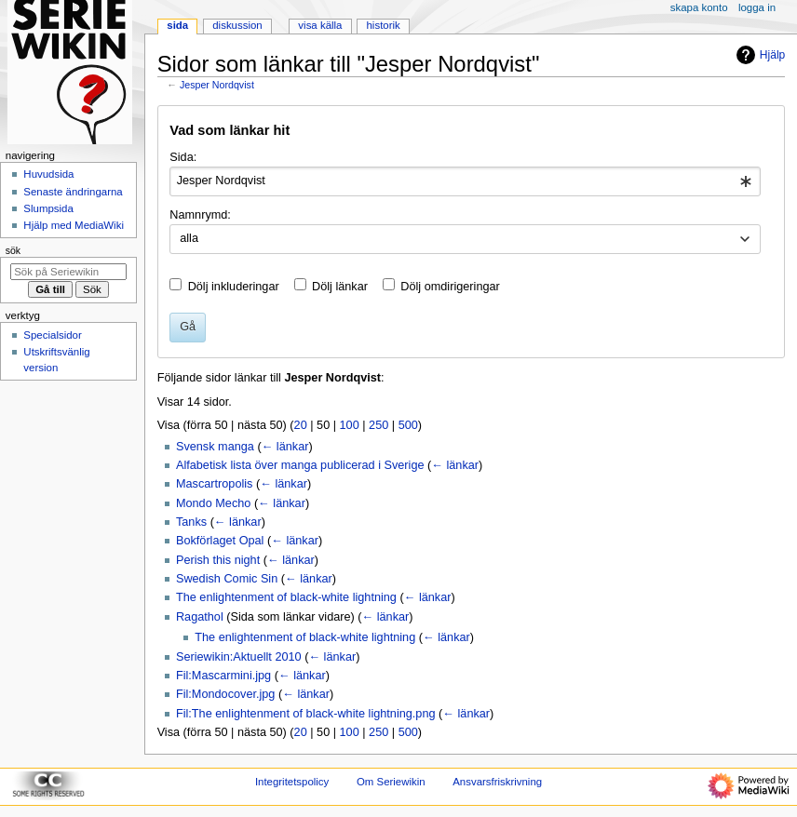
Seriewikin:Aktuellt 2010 (239, 656)
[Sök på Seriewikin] (68, 271)
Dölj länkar (340, 286)
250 (378, 425)
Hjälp (758, 55)
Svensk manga (215, 446)
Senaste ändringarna (72, 191)
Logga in (757, 7)
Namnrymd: (200, 214)
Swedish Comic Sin (226, 578)
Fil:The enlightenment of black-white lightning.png (306, 713)
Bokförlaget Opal (220, 540)
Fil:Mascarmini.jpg (223, 675)
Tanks (191, 522)
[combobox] (465, 181)
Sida (177, 25)
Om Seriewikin (391, 781)
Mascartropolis (214, 483)
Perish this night (218, 560)
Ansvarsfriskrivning (497, 781)
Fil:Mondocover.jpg (226, 694)
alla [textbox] (189, 238)
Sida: (182, 157)
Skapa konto (699, 7)
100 (349, 425)
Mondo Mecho (213, 503)
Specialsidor (52, 335)
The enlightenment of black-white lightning (286, 597)
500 (408, 425)
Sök (13, 250)
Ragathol (199, 616)
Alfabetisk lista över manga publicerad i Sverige (300, 465)
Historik (383, 25)
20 (300, 425)
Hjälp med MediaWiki (73, 225)
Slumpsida (48, 208)
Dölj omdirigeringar (449, 286)
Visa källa (320, 25)
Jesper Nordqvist (217, 84)
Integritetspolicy (292, 781)
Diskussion (237, 25)
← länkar (285, 446)
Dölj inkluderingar (233, 286)
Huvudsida (48, 174)
